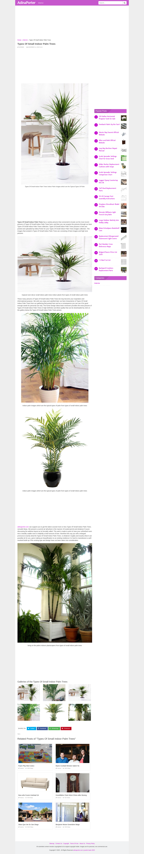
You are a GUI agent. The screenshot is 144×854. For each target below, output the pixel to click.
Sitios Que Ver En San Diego (28, 824)
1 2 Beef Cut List (104, 260)
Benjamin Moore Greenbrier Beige (68, 824)
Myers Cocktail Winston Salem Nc (67, 766)
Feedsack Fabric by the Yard (109, 124)
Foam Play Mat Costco (26, 766)
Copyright (66, 843)
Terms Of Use (74, 843)
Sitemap (51, 843)
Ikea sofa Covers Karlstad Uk (28, 795)
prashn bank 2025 (89, 850)
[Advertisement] (72, 23)
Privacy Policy (90, 843)
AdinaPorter (26, 3)
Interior (41, 3)
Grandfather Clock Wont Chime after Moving (71, 795)
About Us (82, 843)
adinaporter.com (23, 527)
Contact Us (58, 843)
